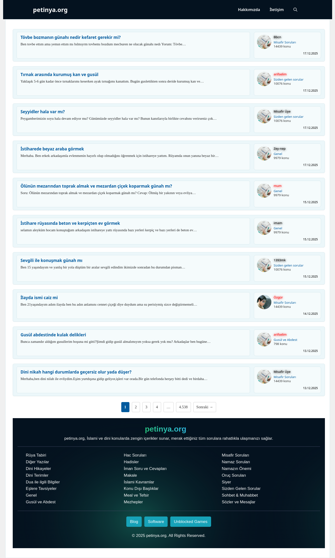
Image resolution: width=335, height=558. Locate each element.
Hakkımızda (249, 9)
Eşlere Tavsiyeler (41, 488)
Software (156, 521)
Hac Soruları (135, 455)
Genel (278, 154)
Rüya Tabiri (36, 455)
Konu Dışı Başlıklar (141, 488)
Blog (134, 521)
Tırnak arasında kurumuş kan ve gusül (59, 74)
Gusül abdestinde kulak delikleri (53, 335)
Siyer (226, 482)
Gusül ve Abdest (285, 340)
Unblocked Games (190, 521)
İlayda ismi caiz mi (39, 297)
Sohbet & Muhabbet (240, 495)
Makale (130, 475)
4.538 (183, 407)
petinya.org (50, 10)
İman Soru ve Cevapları (145, 468)
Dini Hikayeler (38, 468)
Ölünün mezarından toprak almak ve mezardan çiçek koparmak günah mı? (96, 186)
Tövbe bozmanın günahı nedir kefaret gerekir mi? (71, 37)
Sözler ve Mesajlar (239, 502)
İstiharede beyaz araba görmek (52, 149)
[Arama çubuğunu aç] (295, 9)
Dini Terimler (37, 475)
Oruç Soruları (234, 475)
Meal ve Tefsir (136, 495)
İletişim (277, 9)
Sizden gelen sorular (289, 79)
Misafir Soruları (285, 42)
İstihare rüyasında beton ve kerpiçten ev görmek (70, 223)
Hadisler (131, 462)
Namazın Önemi (236, 468)
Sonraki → (204, 407)
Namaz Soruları (236, 462)
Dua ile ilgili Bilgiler (43, 482)
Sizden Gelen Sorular (241, 488)
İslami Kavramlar (139, 482)
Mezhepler (133, 502)
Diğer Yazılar (37, 462)
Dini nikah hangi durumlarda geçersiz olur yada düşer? (76, 372)
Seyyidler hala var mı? (43, 111)
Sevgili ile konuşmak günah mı (52, 260)
